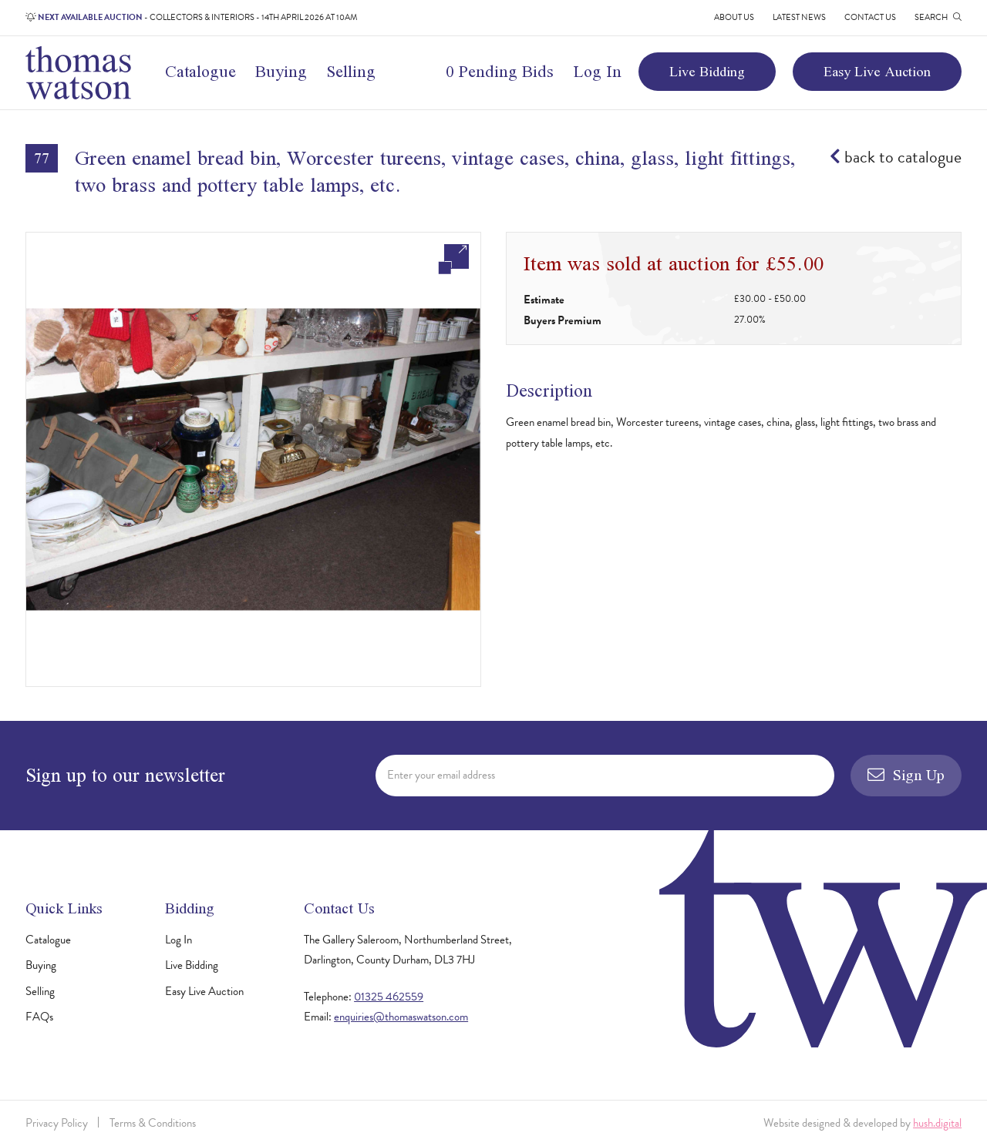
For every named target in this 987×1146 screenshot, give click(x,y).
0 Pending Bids (500, 71)
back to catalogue (896, 156)
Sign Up (906, 775)
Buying (281, 71)
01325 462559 (388, 996)
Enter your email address (441, 774)
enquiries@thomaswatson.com (401, 1016)
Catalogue (200, 71)
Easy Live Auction (877, 71)
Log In (598, 71)
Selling (351, 71)
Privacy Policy (56, 1122)
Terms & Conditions (152, 1122)
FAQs (39, 1016)
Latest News (799, 17)
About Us (734, 17)
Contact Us (870, 17)
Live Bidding (707, 71)
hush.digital (937, 1122)
